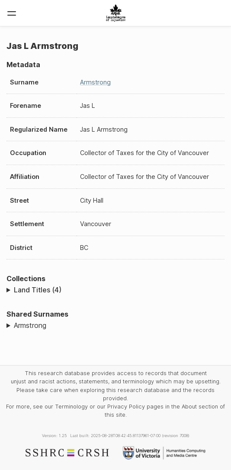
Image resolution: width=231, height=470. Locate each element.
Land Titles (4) (37, 289)
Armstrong (95, 82)
